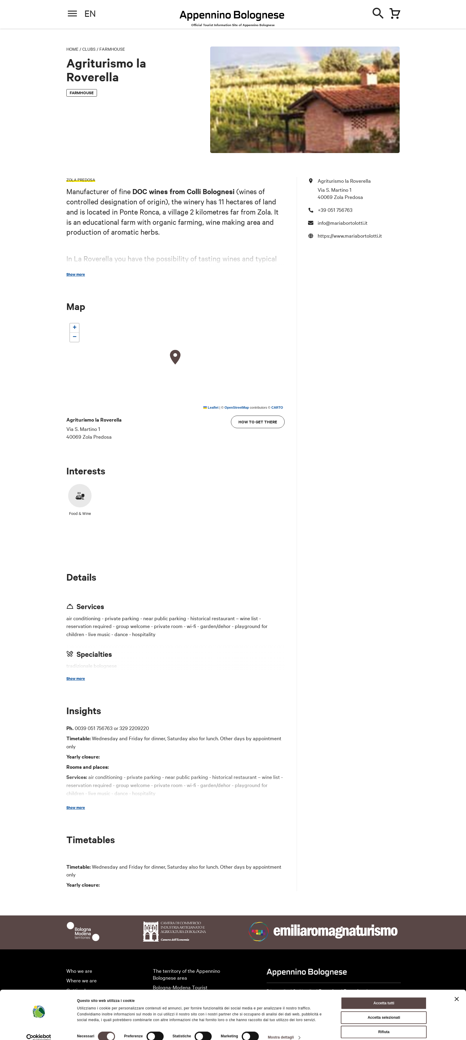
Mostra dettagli (281, 1029)
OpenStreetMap (237, 407)
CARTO (277, 407)
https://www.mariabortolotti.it (350, 235)
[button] (175, 357)
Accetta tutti (384, 995)
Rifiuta (383, 1023)
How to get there (257, 422)
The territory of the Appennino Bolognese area (186, 974)
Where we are (81, 980)
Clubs (88, 49)
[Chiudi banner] (457, 990)
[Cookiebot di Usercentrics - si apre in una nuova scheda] (39, 1029)
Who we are (79, 970)
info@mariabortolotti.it (343, 222)
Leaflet (211, 407)
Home (72, 49)
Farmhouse (112, 49)
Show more (75, 274)
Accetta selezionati (384, 1009)
